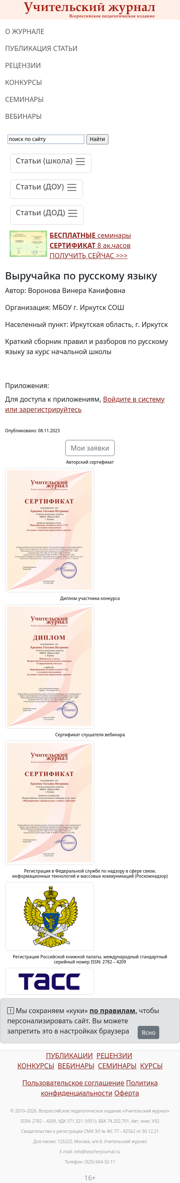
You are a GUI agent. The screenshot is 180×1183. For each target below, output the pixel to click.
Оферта (126, 1093)
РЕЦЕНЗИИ (23, 65)
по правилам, (113, 1010)
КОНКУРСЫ (23, 82)
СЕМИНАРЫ (24, 99)
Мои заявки (90, 448)
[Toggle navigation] (50, 163)
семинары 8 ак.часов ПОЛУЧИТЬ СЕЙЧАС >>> (90, 245)
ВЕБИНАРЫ (23, 116)
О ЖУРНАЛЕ (24, 31)
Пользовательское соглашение (73, 1082)
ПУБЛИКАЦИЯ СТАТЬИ (41, 48)
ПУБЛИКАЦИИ (69, 1055)
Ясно (148, 1032)
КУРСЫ (151, 1065)
